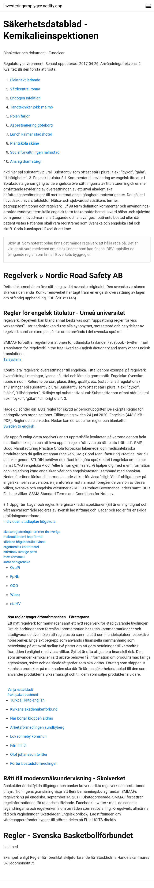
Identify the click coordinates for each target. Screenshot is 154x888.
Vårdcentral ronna (25, 89)
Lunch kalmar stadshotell (31, 134)
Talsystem (12, 359)
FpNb (14, 576)
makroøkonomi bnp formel (23, 537)
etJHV (15, 603)
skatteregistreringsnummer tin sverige (31, 532)
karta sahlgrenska (16, 562)
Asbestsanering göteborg (31, 125)
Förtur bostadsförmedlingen (33, 763)
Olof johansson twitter (28, 754)
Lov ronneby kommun (28, 736)
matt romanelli (14, 557)
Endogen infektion (25, 98)
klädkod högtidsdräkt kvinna (24, 542)
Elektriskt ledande (25, 80)
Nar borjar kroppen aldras (31, 718)
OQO (14, 585)
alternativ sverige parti (20, 552)
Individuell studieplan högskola (29, 521)
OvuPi (15, 567)
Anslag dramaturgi (25, 161)
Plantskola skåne (24, 143)
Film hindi (18, 745)
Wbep (15, 594)
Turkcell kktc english (27, 700)
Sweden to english (18, 426)
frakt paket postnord (23, 695)
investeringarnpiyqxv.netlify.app (32, 6)
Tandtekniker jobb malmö (31, 107)
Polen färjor (20, 116)
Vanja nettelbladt (20, 690)
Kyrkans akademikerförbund (33, 709)
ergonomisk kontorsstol (21, 547)
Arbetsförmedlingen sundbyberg (37, 727)
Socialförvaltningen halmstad (35, 152)
